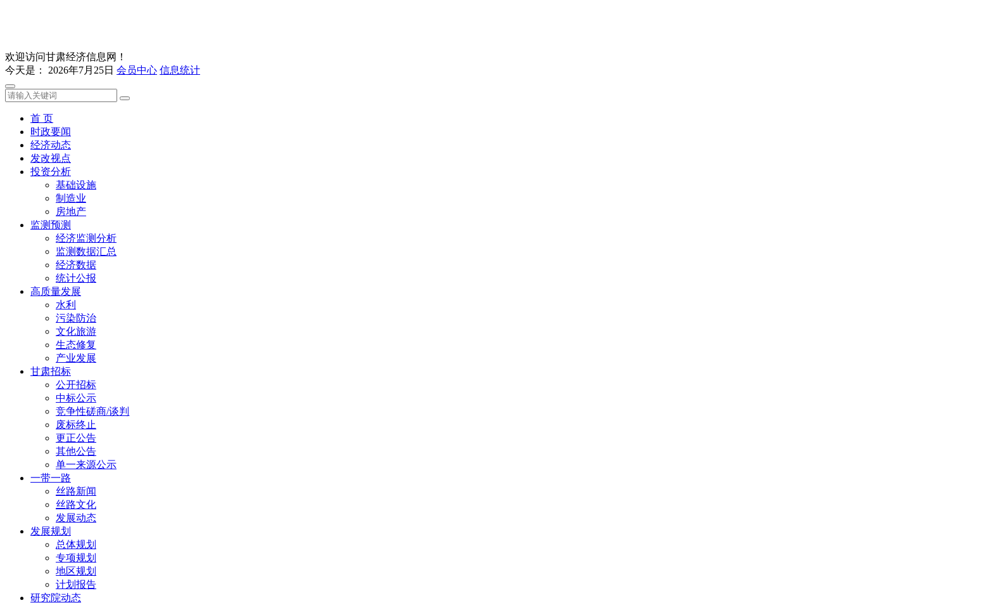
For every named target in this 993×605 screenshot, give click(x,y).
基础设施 (76, 184)
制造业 (71, 198)
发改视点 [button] (50, 158)
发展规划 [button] (50, 531)
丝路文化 (76, 504)
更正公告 (76, 438)
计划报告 (76, 584)
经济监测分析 (86, 238)
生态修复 (76, 344)
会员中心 (137, 70)
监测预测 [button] (50, 224)
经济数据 (76, 264)
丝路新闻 (76, 491)
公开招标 (76, 384)
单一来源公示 (86, 464)
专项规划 (76, 557)
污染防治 (76, 318)
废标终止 (76, 424)
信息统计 (180, 70)
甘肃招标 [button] (50, 371)
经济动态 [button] (50, 145)
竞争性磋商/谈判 (92, 411)
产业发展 (76, 358)
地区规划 (76, 571)
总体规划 (76, 544)
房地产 (71, 211)
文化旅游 (76, 331)
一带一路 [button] (50, 477)
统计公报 (76, 278)
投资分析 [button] (50, 171)
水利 (66, 304)
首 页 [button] (41, 118)
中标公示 (76, 398)
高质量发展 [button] (55, 291)
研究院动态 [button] (55, 597)
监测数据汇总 (86, 251)
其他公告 (76, 451)
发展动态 (76, 517)
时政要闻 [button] (50, 131)
